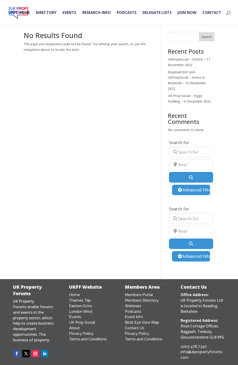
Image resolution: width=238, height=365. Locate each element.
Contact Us (134, 328)
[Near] (191, 164)
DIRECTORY (46, 13)
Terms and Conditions (88, 339)
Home (74, 295)
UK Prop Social (82, 322)
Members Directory (142, 300)
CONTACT (211, 13)
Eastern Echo (80, 306)
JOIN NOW (187, 13)
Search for (179, 142)
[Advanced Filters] (191, 190)
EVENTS (69, 13)
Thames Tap (80, 300)
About (74, 328)
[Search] (191, 177)
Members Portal (139, 295)
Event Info (134, 317)
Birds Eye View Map (142, 322)
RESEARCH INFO (96, 13)
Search (207, 37)
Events (75, 317)
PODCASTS (126, 13)
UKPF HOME (19, 13)
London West (81, 311)
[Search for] (191, 152)
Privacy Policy (81, 333)
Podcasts (133, 311)
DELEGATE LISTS (157, 13)
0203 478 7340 (194, 346)
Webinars (133, 306)
